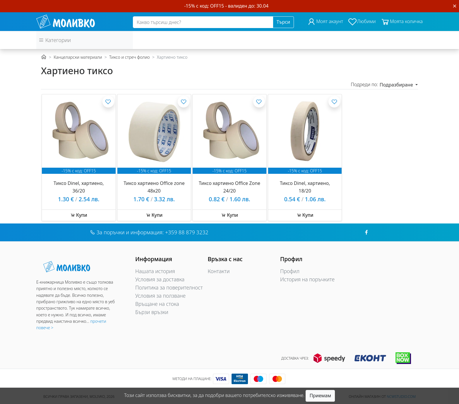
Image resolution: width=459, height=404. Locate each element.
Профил (289, 271)
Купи (78, 215)
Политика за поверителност (169, 287)
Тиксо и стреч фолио (129, 57)
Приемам (320, 395)
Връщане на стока (157, 303)
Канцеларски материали (78, 57)
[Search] (203, 22)
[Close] (455, 5)
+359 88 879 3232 (186, 232)
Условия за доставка (159, 279)
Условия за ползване (160, 295)
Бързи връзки (151, 311)
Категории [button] (55, 40)
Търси (283, 22)
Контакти (219, 271)
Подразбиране (397, 85)
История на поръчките (307, 279)
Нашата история (155, 271)
